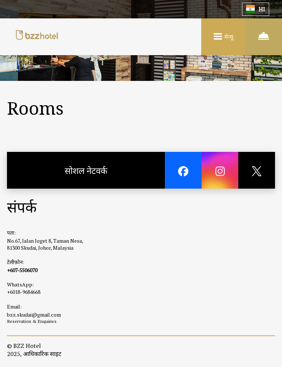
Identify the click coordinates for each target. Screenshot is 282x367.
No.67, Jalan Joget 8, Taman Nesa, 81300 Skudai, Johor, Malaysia (45, 244)
